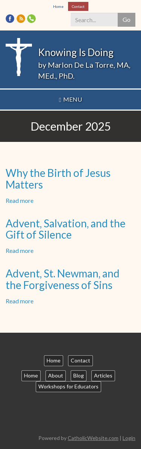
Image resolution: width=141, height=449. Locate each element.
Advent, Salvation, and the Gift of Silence (66, 229)
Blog (78, 375)
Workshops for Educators (68, 386)
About (55, 375)
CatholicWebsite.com (93, 438)
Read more (19, 200)
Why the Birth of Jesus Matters (58, 178)
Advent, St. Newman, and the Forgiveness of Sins (63, 279)
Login (129, 438)
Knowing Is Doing (76, 52)
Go (126, 19)
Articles (103, 375)
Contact (78, 6)
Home (58, 6)
